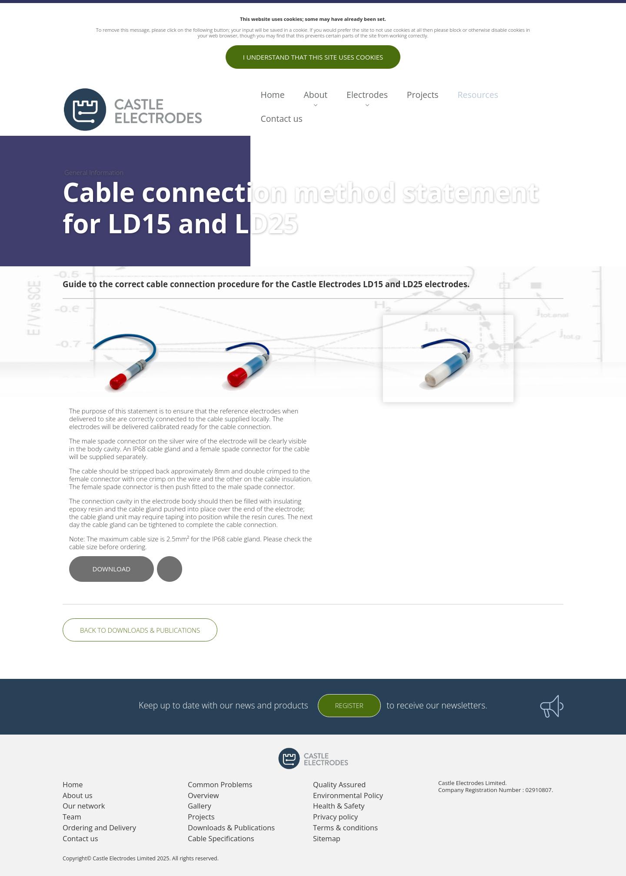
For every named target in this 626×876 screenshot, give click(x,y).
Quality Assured (339, 784)
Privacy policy (335, 817)
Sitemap (326, 838)
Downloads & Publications (231, 827)
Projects (423, 95)
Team (72, 817)
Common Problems (220, 784)
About (315, 95)
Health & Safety (339, 806)
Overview (203, 795)
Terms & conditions (345, 827)
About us (78, 795)
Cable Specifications (221, 838)
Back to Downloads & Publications (140, 630)
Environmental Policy (348, 795)
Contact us (282, 118)
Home (273, 95)
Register (349, 705)
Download (112, 568)
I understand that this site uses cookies (313, 57)
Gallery (199, 806)
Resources (477, 95)
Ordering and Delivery (99, 827)
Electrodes (367, 95)
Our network (84, 806)
